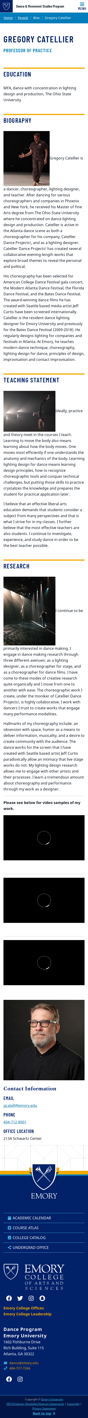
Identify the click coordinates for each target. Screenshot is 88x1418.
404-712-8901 (15, 1122)
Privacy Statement (44, 1408)
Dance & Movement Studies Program (40, 6)
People (23, 18)
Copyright (73, 1404)
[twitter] (20, 1298)
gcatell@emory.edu (20, 1105)
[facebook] (9, 1298)
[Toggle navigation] (82, 6)
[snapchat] (42, 1298)
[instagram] (31, 1298)
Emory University (52, 1399)
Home (8, 18)
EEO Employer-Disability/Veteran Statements (35, 1404)
